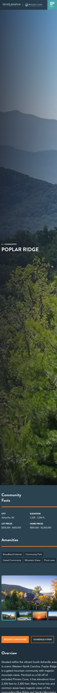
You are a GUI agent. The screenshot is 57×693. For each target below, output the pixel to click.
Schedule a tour (42, 639)
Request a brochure (15, 639)
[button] (54, 593)
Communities (10, 244)
